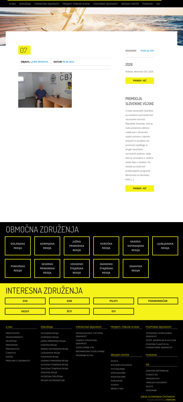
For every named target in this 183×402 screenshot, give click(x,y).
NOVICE (149, 386)
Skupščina (11, 341)
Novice (114, 361)
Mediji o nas (117, 388)
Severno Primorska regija (54, 360)
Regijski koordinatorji (53, 380)
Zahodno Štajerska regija (54, 368)
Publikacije (116, 380)
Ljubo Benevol (34, 61)
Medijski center (130, 3)
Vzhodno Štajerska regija (54, 364)
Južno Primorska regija (53, 341)
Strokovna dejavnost (46, 3)
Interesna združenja (52, 376)
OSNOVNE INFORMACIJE (157, 370)
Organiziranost (14, 337)
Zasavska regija (49, 372)
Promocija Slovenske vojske (139, 101)
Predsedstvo (12, 348)
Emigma (170, 399)
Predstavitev (12, 333)
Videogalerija (118, 372)
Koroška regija (49, 345)
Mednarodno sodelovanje (90, 351)
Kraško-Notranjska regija (54, 348)
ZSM (69, 301)
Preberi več (140, 80)
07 (23, 50)
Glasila (115, 384)
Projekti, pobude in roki (76, 3)
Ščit (69, 311)
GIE (158, 3)
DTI (114, 311)
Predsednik (12, 345)
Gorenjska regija (50, 337)
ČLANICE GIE (152, 374)
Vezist (25, 311)
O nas (12, 3)
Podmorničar (157, 301)
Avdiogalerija (118, 376)
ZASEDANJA (151, 390)
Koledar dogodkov (121, 365)
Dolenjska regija (49, 333)
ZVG (25, 301)
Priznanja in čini (84, 355)
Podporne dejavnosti (105, 3)
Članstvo (11, 352)
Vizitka (9, 356)
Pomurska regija (49, 356)
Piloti (114, 301)
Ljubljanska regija (50, 352)
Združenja (25, 3)
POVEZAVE (147, 3)
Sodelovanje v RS (85, 347)
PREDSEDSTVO (153, 378)
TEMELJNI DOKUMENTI (156, 382)
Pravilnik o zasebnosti (18, 360)
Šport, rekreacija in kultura (161, 340)
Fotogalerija (118, 368)
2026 (129, 64)
